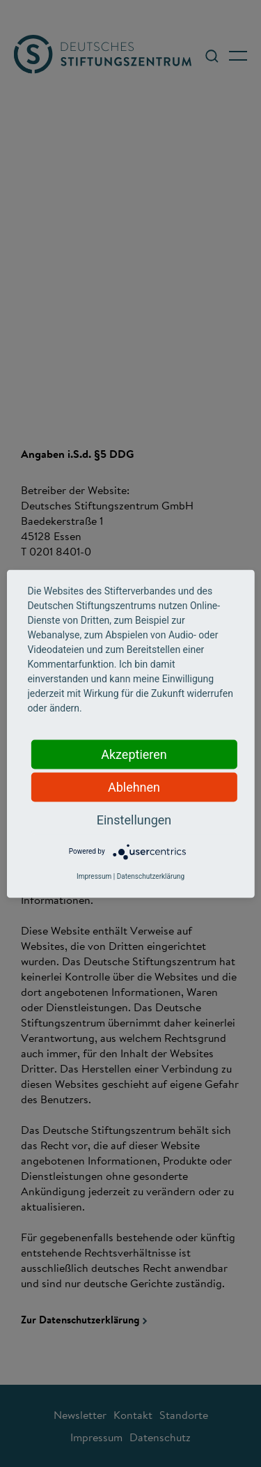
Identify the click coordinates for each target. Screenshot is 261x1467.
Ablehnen (134, 786)
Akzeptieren (134, 753)
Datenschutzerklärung (150, 876)
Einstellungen (134, 819)
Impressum (94, 876)
